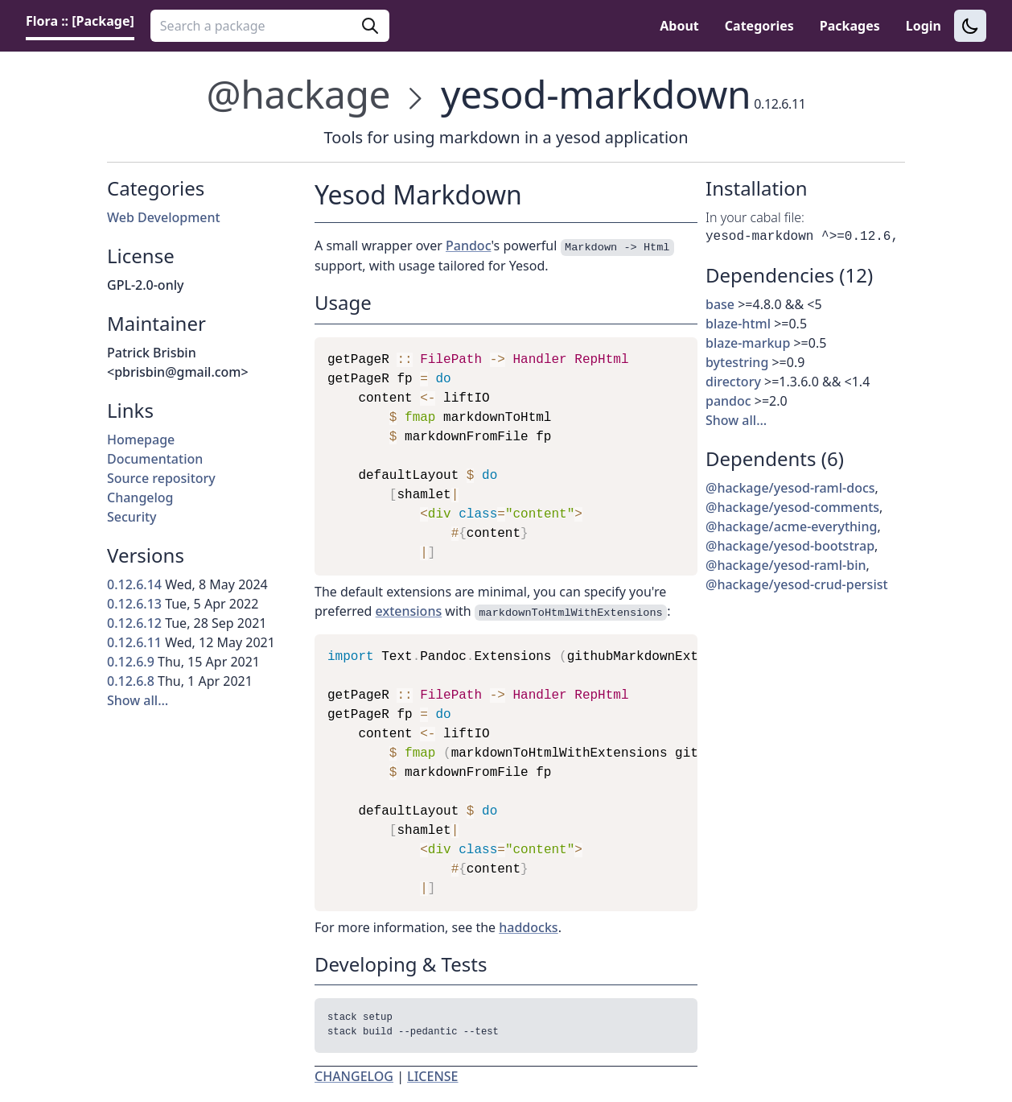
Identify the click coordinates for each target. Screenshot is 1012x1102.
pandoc (728, 401)
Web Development (163, 217)
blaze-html (738, 323)
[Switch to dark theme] (970, 26)
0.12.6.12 (134, 623)
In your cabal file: (755, 217)
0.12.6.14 (134, 584)
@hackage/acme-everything (791, 526)
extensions (409, 611)
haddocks (528, 927)
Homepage (141, 439)
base (720, 304)
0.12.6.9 (130, 662)
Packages (850, 26)
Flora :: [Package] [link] (80, 21)
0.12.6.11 (134, 642)
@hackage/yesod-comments (792, 507)
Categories (759, 26)
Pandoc (469, 245)
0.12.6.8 (130, 681)
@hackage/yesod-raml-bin (786, 565)
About (679, 26)
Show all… (137, 700)
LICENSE (432, 1079)
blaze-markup (748, 343)
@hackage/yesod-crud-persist (797, 584)
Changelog (140, 497)
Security (132, 517)
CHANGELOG (354, 1079)
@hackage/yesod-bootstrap (790, 546)
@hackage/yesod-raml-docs (790, 488)
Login (923, 26)
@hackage (299, 94)
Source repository (161, 478)
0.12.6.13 (134, 604)
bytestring (737, 362)
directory (733, 381)
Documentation (155, 459)
